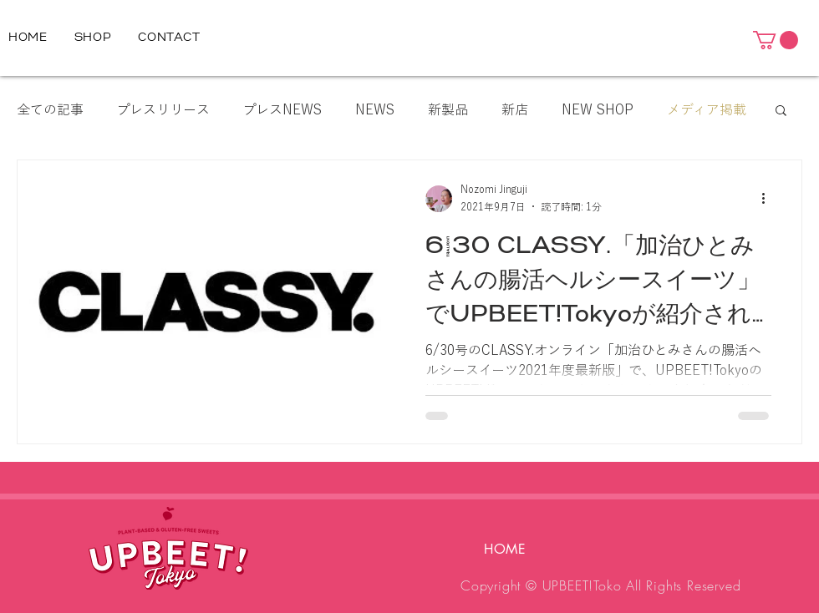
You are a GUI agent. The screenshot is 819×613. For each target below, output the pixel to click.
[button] (775, 40)
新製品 (448, 109)
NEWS (374, 109)
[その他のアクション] (769, 199)
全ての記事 (50, 109)
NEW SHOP (597, 109)
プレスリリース (163, 109)
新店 (514, 109)
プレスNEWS (282, 109)
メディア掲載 (706, 109)
